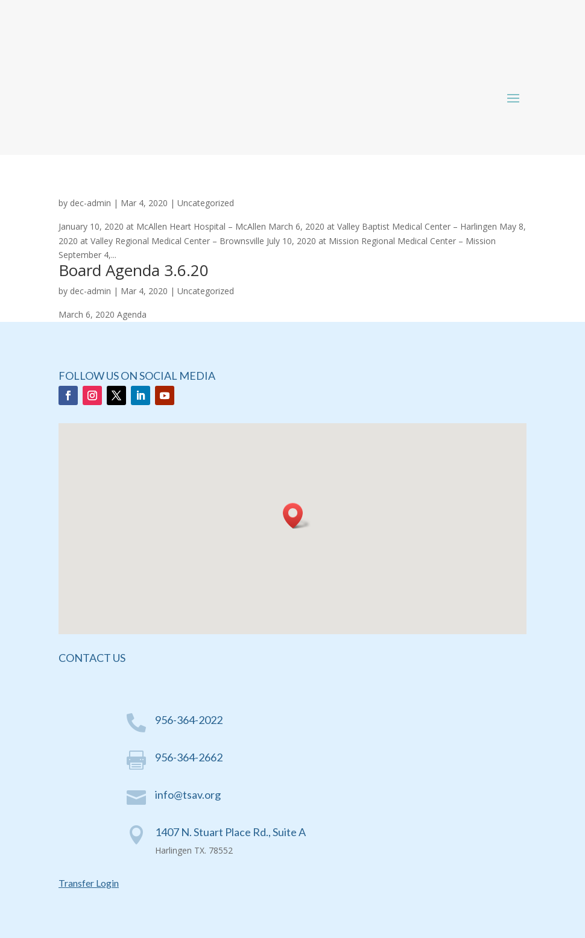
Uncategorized (205, 203)
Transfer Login (88, 883)
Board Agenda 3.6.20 (133, 270)
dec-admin (90, 203)
